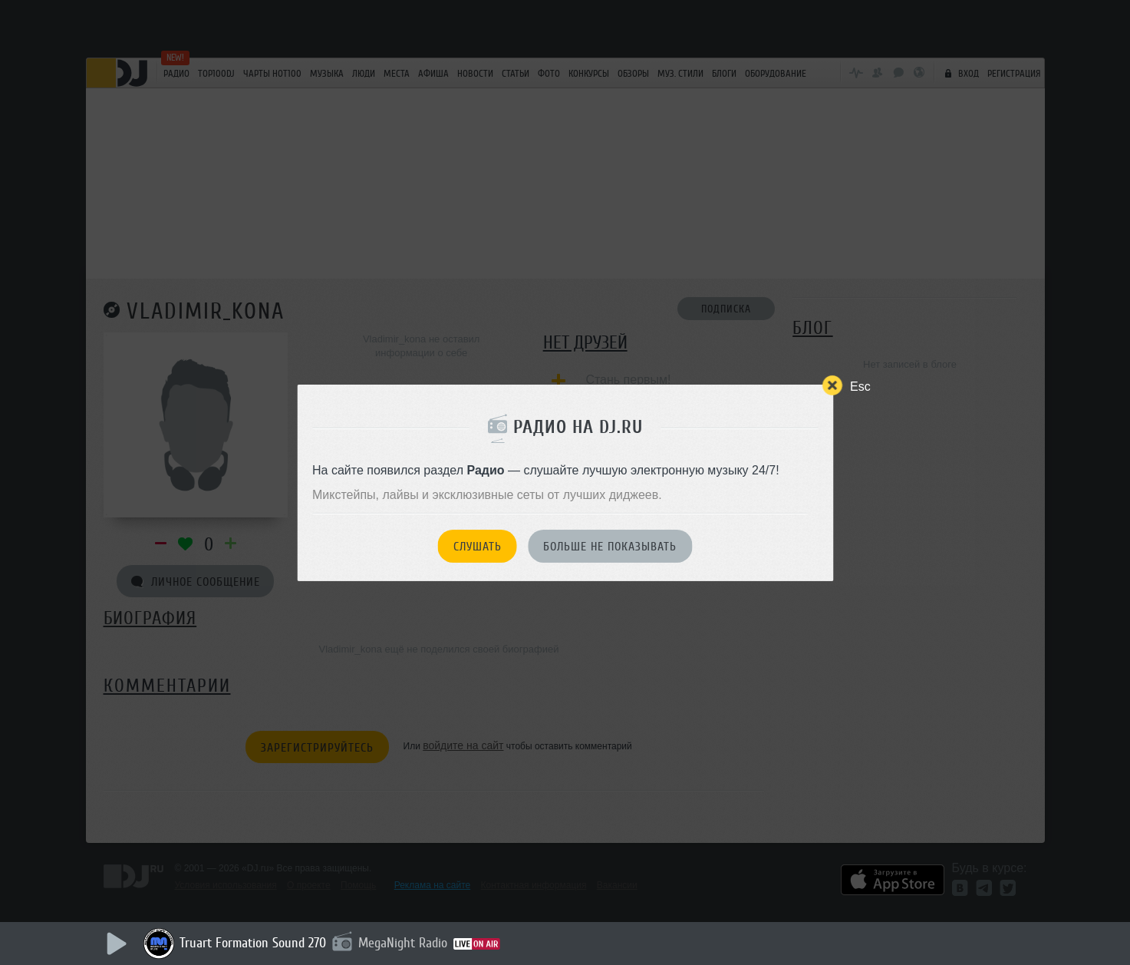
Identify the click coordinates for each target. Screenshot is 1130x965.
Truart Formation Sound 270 (253, 942)
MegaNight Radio (402, 942)
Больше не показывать (610, 547)
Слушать (477, 547)
